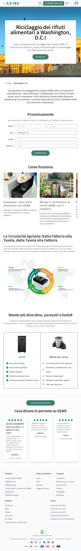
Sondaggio (60, 492)
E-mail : (11, 139)
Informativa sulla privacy (18, 539)
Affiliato (59, 488)
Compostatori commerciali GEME (18, 488)
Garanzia (49, 539)
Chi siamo (9, 505)
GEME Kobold (10, 485)
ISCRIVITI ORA (40, 153)
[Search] (40, 3)
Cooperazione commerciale (16, 522)
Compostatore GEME (13, 478)
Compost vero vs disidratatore (62, 519)
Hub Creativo (61, 485)
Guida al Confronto (58, 505)
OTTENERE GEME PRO (53, 3)
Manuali (39, 485)
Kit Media (8, 519)
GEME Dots (9, 492)
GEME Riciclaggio (12, 495)
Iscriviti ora (40, 57)
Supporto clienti (42, 488)
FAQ (37, 481)
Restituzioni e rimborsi (63, 539)
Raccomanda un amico (65, 481)
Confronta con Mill (58, 512)
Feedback (60, 495)
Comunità (9, 515)
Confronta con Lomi (58, 509)
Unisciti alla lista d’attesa (40, 403)
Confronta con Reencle (59, 515)
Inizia (38, 478)
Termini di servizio (36, 539)
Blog (7, 509)
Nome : (11, 126)
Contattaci (60, 478)
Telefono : (10, 146)
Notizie (8, 512)
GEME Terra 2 (10, 481)
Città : (11, 133)
